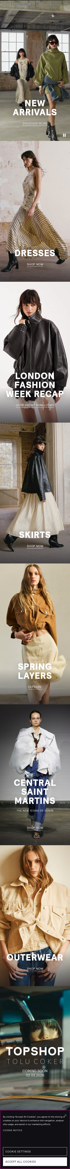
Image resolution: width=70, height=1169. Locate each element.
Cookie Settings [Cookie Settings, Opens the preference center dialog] (18, 1151)
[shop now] (35, 211)
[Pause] (64, 135)
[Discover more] (35, 70)
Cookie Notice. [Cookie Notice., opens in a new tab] (13, 1130)
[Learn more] (35, 1056)
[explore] (35, 633)
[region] (35, 1139)
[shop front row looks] (35, 352)
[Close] (65, 1115)
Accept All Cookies (20, 1161)
